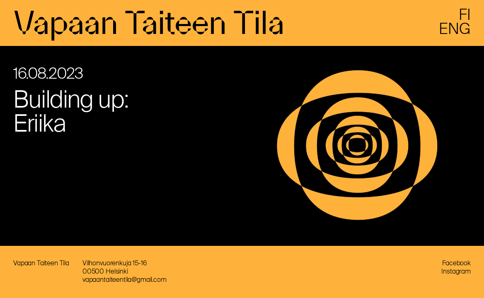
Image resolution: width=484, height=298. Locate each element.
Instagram (456, 271)
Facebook (456, 263)
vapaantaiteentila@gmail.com (124, 279)
